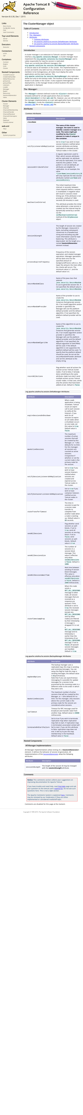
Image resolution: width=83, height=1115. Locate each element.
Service (5, 41)
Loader (5, 87)
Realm (5, 91)
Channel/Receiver (9, 114)
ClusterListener (8, 122)
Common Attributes (41, 39)
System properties (9, 135)
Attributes (33, 37)
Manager (6, 89)
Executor (6, 47)
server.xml (48, 104)
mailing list (58, 788)
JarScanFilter (7, 83)
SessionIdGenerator (10, 95)
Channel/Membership (10, 110)
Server (5, 39)
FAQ (4, 30)
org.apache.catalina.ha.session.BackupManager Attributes (56, 44)
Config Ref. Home (9, 28)
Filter (4, 129)
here (63, 795)
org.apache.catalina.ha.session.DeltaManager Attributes (55, 41)
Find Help (61, 786)
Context (6, 62)
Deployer (6, 120)
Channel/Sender (8, 112)
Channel (6, 108)
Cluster (5, 68)
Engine (5, 64)
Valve (5, 97)
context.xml (30, 104)
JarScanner (6, 81)
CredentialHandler (9, 77)
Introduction (34, 33)
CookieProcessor (8, 75)
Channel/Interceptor (10, 116)
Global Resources (9, 79)
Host (4, 66)
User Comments (8, 32)
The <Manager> (35, 35)
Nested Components (37, 46)
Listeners (6, 85)
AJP (4, 56)
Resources (6, 93)
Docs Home (7, 26)
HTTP (5, 54)
